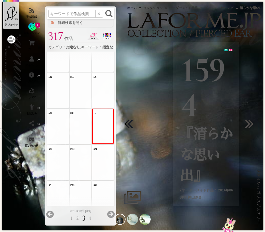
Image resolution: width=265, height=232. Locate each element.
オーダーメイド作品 (198, 190)
